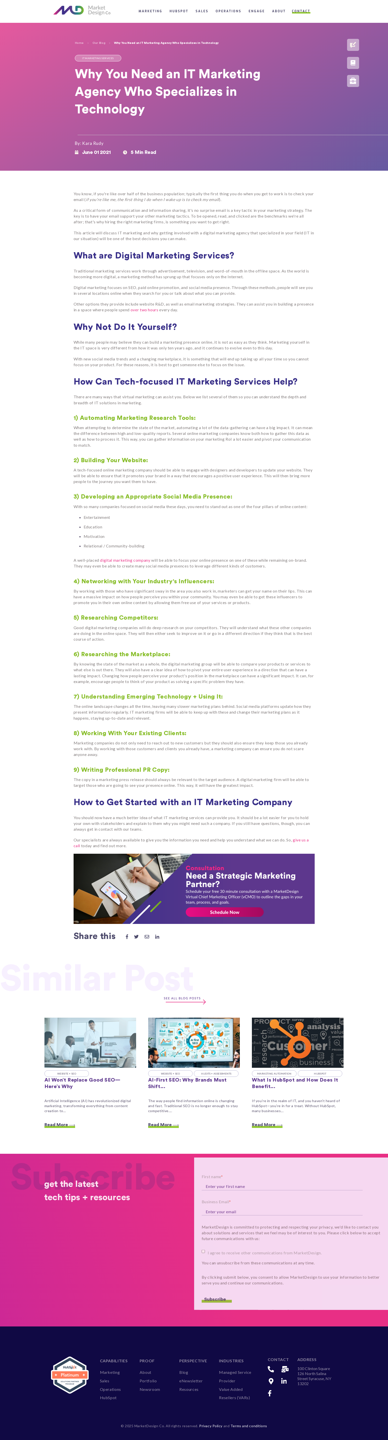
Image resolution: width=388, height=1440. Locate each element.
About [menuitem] (145, 1372)
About (279, 11)
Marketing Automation (274, 1073)
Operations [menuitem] (110, 1389)
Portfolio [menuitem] (148, 1380)
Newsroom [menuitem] (150, 1389)
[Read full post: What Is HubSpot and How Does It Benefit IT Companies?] (298, 1043)
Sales (202, 11)
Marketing (150, 11)
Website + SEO (66, 1073)
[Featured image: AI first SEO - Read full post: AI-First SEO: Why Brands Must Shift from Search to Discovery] (194, 1043)
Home (79, 42)
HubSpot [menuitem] (108, 1397)
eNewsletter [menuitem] (191, 1380)
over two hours (144, 309)
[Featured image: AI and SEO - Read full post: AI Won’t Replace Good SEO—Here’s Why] (90, 1043)
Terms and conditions (249, 1426)
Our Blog (98, 42)
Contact (301, 11)
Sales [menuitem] (104, 1380)
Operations (228, 11)
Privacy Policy (211, 1426)
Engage (257, 11)
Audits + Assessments (216, 1073)
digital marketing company (125, 560)
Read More (59, 1124)
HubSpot (179, 11)
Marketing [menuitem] (110, 1372)
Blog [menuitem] (183, 1372)
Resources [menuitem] (189, 1389)
